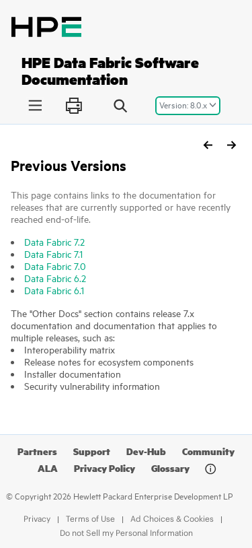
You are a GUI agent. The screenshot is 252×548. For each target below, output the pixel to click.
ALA (48, 468)
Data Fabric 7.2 (54, 242)
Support (91, 451)
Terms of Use (90, 519)
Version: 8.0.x (183, 105)
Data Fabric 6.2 (55, 278)
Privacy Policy (104, 468)
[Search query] (120, 105)
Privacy (37, 519)
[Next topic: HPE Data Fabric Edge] (231, 145)
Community (208, 451)
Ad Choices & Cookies (172, 519)
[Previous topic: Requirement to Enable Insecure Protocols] (208, 145)
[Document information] (210, 469)
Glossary (170, 468)
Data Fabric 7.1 (53, 254)
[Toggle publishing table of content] (35, 106)
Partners (37, 451)
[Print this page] (73, 105)
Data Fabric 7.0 (55, 266)
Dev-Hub (146, 451)
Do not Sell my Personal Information (126, 533)
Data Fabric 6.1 (54, 290)
